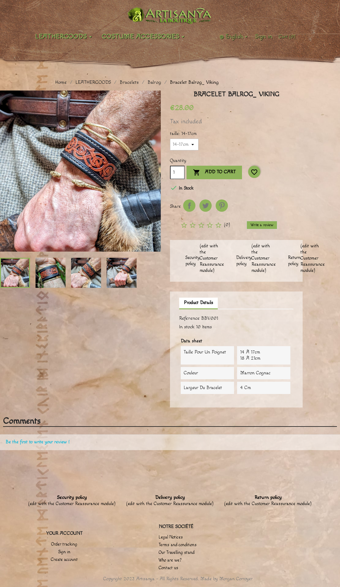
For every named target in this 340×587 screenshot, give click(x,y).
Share (189, 205)
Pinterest (222, 205)
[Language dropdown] (234, 37)
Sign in (64, 552)
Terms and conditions (178, 545)
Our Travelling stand (177, 552)
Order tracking (64, 544)
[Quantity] (177, 172)
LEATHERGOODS (64, 37)
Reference (189, 318)
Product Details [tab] (198, 302)
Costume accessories (144, 37)
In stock (187, 327)
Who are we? (170, 560)
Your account (64, 533)
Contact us (168, 568)
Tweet (205, 205)
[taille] (184, 144)
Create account (64, 559)
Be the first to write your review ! (38, 442)
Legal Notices (171, 537)
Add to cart (214, 173)
